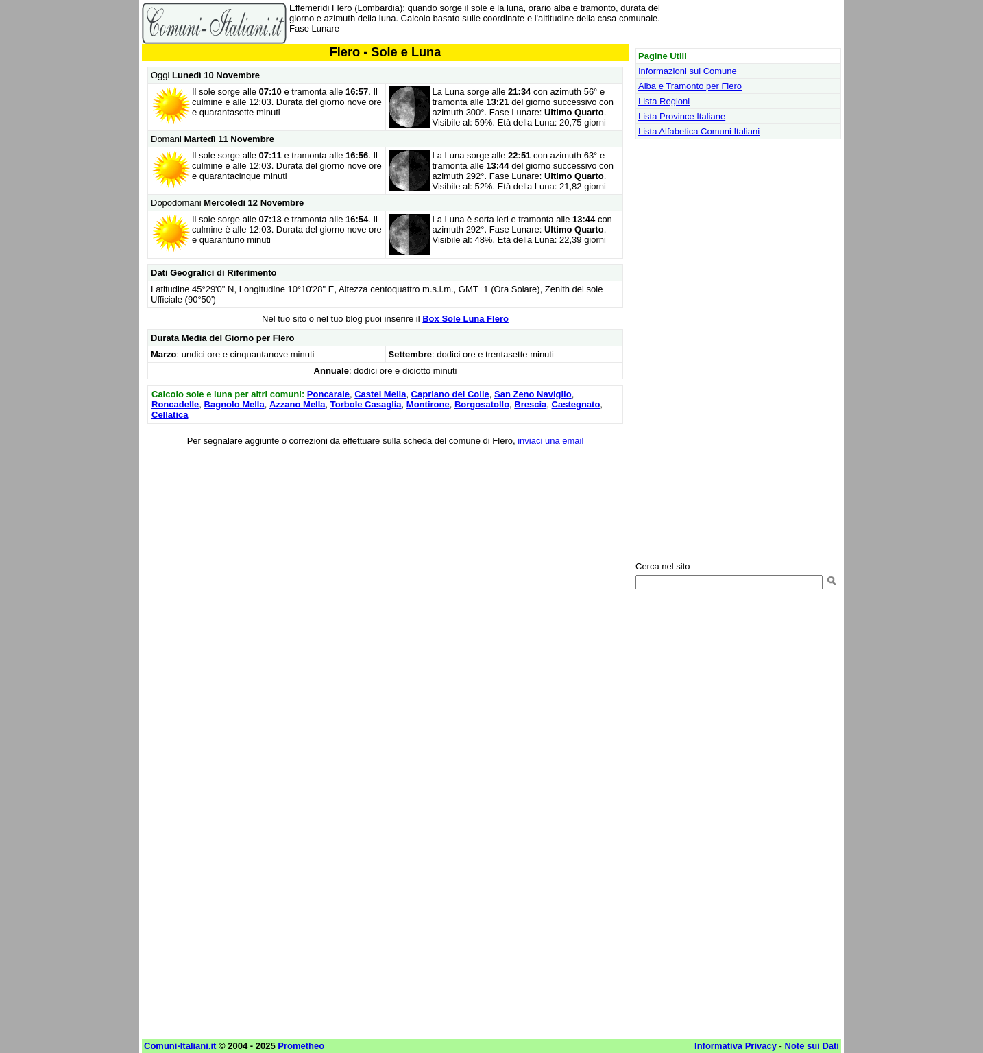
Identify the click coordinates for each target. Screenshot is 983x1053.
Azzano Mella (297, 404)
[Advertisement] (385, 554)
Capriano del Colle (450, 394)
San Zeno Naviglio (533, 394)
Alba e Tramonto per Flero (690, 86)
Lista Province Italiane (681, 116)
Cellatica (169, 415)
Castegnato (576, 404)
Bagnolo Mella (234, 404)
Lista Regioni (664, 101)
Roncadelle (175, 404)
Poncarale (328, 394)
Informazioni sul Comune (687, 71)
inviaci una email (550, 441)
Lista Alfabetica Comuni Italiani (699, 131)
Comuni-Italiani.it (180, 1046)
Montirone (428, 404)
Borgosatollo (481, 404)
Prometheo (301, 1046)
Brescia (530, 404)
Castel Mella (380, 394)
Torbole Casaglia (366, 404)
